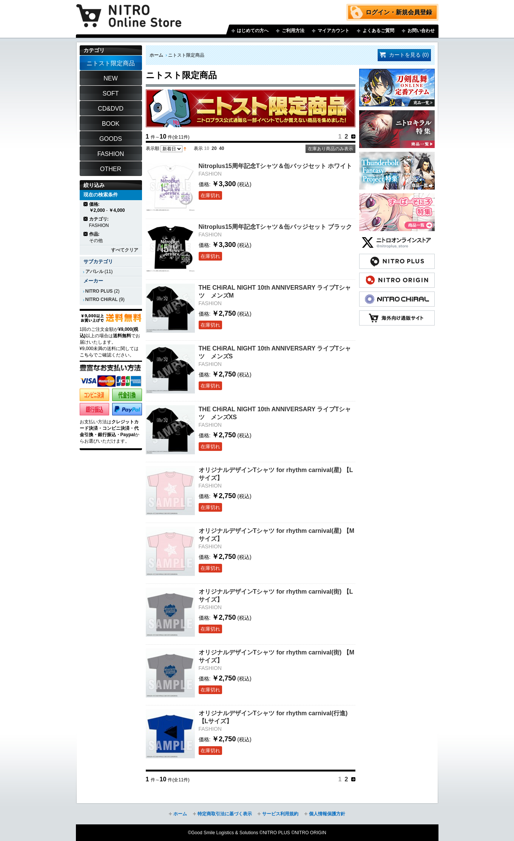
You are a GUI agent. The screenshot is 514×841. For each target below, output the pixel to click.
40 (221, 148)
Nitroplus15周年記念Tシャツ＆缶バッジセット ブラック (275, 226)
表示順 (152, 148)
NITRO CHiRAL (101, 299)
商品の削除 (85, 204)
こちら (86, 355)
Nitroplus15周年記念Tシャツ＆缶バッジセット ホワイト (275, 165)
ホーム (156, 55)
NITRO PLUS (99, 291)
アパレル (94, 271)
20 (213, 148)
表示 (198, 148)
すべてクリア (124, 250)
